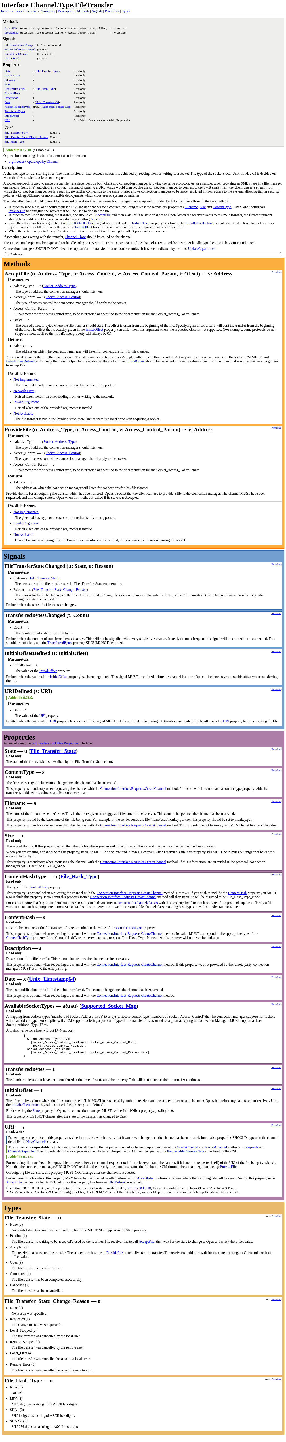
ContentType (12, 75)
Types (126, 11)
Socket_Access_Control (63, 297)
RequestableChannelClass (185, 1156)
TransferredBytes (15, 111)
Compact (31, 11)
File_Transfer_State (47, 71)
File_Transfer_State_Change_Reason (26, 137)
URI (7, 120)
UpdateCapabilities (201, 248)
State (8, 71)
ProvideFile (11, 32)
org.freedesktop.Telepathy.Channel (34, 161)
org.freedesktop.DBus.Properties (55, 743)
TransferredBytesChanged (20, 49)
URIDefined (12, 58)
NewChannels (36, 1147)
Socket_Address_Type (59, 286)
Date (7, 102)
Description (66, 11)
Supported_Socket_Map (56, 106)
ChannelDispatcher (22, 1156)
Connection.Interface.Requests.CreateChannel (133, 788)
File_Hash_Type (45, 88)
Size (7, 84)
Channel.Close (75, 237)
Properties (112, 11)
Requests (251, 1152)
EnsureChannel (216, 1152)
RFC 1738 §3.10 (139, 1193)
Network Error (23, 391)
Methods (83, 11)
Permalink (276, 272)
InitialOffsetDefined (16, 54)
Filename (10, 80)
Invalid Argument (26, 402)
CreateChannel (187, 1152)
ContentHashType (15, 88)
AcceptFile (11, 28)
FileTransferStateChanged (20, 45)
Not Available (23, 413)
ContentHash (12, 93)
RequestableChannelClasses (138, 903)
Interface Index (12, 11)
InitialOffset (12, 115)
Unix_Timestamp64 (47, 102)
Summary (48, 11)
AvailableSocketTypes (18, 106)
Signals (97, 11)
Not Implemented (25, 379)
